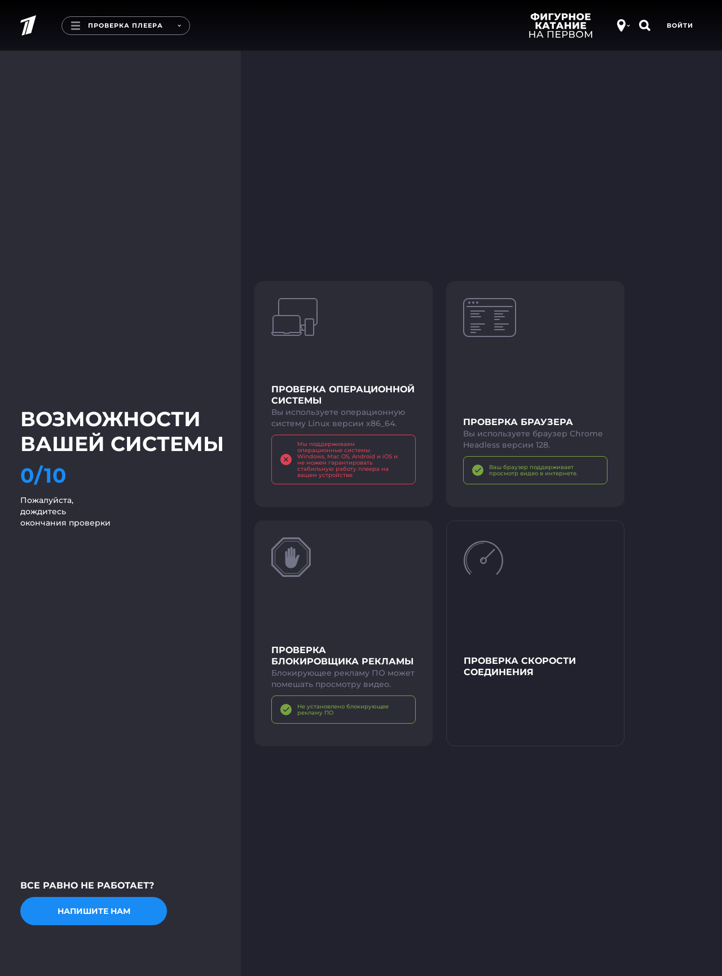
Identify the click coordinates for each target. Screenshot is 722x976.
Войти (680, 25)
